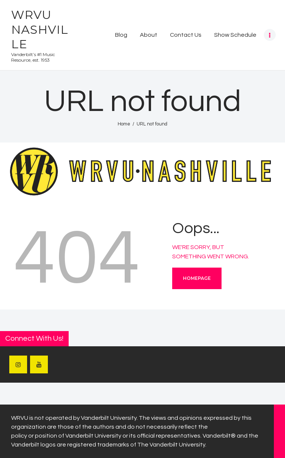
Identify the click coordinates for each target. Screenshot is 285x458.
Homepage (197, 278)
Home (124, 124)
